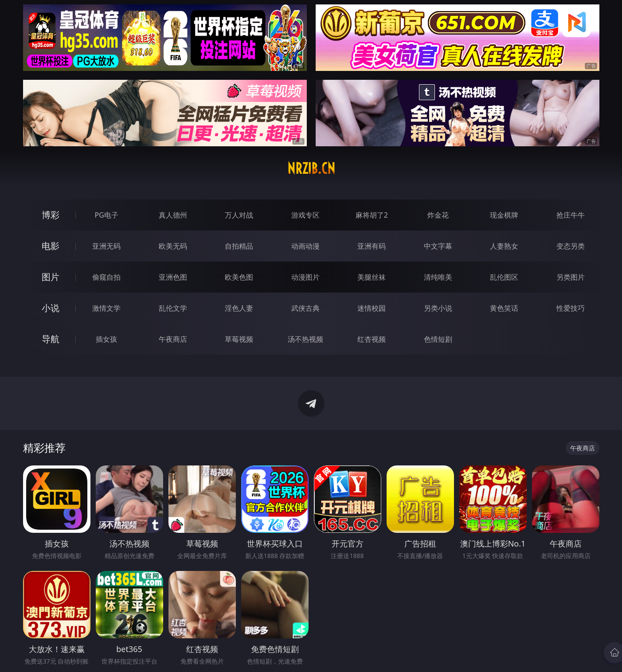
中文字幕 (438, 246)
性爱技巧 (570, 308)
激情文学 (106, 308)
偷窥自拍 (106, 277)
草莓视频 (239, 339)
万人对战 (239, 215)
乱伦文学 (173, 308)
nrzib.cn (311, 168)
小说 (50, 308)
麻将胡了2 (372, 215)
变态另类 (570, 246)
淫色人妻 (239, 308)
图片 (50, 277)
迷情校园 (371, 308)
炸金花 (438, 215)
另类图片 (570, 277)
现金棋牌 (504, 215)
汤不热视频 (305, 339)
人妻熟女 (504, 246)
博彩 (50, 215)
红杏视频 (371, 339)
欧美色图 (239, 277)
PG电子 (106, 215)
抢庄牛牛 (570, 215)
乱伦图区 (504, 277)
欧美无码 (173, 246)
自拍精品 (239, 246)
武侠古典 (305, 308)
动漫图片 (305, 277)
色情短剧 (438, 339)
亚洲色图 (173, 277)
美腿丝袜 (371, 277)
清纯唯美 (438, 277)
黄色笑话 (504, 308)
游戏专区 (305, 215)
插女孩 (106, 339)
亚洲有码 (371, 246)
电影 (50, 246)
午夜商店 (173, 339)
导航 (50, 339)
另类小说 (438, 308)
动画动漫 (305, 246)
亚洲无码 (106, 246)
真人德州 (173, 215)
